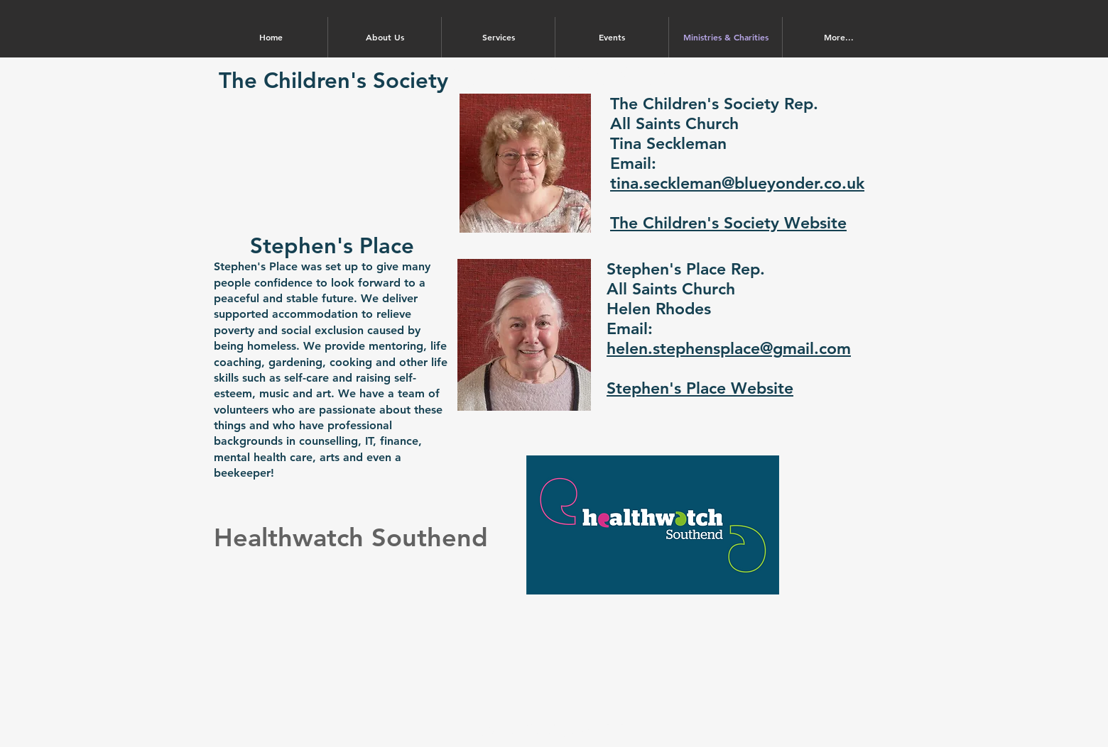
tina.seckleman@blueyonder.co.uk (737, 183)
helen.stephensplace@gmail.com (729, 348)
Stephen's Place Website (700, 388)
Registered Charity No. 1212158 (554, 729)
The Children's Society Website (728, 223)
